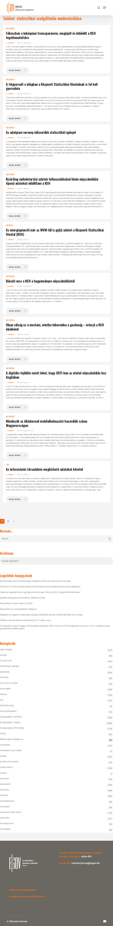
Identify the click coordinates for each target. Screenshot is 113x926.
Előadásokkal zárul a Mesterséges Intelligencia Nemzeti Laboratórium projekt (35, 581)
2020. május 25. (24, 334)
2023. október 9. (24, 188)
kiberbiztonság (7, 705)
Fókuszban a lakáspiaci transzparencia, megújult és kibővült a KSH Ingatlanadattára (51, 35)
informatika (5, 688)
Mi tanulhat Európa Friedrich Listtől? (16, 603)
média (3, 733)
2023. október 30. (24, 138)
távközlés (4, 790)
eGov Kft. (87, 856)
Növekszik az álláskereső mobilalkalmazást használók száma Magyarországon (46, 423)
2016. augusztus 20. (25, 430)
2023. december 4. (25, 43)
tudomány (5, 818)
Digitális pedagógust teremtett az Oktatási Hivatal (22, 598)
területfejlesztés (7, 801)
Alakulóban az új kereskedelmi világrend (18, 609)
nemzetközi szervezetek (11, 750)
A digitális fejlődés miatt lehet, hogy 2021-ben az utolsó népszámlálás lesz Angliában (56, 375)
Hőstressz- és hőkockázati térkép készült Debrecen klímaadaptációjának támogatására (40, 586)
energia (9, 225)
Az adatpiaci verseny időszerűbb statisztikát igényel (41, 132)
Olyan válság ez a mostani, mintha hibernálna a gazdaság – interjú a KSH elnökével (55, 327)
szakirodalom (6, 767)
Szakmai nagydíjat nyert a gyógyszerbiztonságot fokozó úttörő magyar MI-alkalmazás (40, 592)
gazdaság (10, 28)
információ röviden (9, 683)
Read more (14, 70)
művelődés (5, 745)
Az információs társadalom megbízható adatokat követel (44, 469)
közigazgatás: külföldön (11, 717)
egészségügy (6, 649)
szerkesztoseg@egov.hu (85, 863)
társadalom (5, 784)
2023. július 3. (23, 239)
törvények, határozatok (10, 812)
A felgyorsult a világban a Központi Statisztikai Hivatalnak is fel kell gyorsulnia (52, 86)
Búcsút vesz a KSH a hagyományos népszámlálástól (40, 281)
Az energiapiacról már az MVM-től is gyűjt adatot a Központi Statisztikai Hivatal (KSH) (55, 232)
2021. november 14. (25, 286)
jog (7, 464)
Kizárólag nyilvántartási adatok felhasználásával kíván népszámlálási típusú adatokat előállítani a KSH (52, 181)
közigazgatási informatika (12, 728)
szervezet (4, 778)
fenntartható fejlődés (9, 666)
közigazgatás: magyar (10, 722)
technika (4, 795)
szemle (3, 773)
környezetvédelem (8, 711)
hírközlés (4, 677)
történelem (5, 806)
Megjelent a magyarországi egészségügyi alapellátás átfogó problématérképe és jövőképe (41, 615)
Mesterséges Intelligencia (56, 740)
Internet (3, 694)
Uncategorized (6, 823)
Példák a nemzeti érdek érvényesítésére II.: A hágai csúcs (25, 620)
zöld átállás (5, 829)
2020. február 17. (24, 382)
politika (3, 756)
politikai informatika (9, 761)
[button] (104, 7)
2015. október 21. (24, 474)
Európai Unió (6, 660)
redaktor (11, 43)
